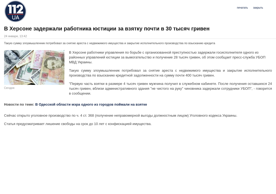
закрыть (258, 7)
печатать (242, 7)
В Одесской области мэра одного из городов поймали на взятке (91, 104)
